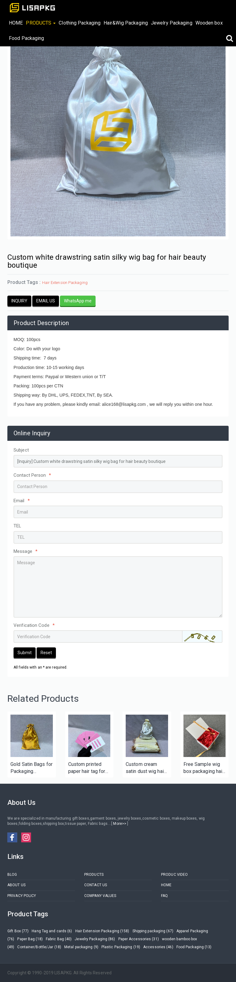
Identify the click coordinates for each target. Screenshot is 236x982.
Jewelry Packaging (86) (95, 939)
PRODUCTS (94, 874)
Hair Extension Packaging (65, 282)
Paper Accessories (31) (138, 939)
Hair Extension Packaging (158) (102, 931)
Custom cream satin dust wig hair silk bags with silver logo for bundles (145, 768)
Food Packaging (26, 38)
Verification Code (34, 625)
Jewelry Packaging (171, 23)
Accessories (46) (158, 947)
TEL (17, 526)
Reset (46, 652)
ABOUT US (16, 885)
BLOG (12, 874)
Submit (25, 652)
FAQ (164, 896)
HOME (16, 23)
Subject (21, 450)
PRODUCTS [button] (41, 23)
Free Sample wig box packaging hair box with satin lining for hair (203, 768)
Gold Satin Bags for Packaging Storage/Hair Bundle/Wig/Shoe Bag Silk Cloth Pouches (31, 768)
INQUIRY (19, 300)
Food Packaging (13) (194, 947)
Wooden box (209, 23)
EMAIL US (45, 300)
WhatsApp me (78, 300)
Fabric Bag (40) (59, 939)
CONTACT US (95, 885)
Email (22, 500)
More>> (119, 823)
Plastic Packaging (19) (120, 947)
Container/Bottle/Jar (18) (39, 947)
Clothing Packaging (79, 23)
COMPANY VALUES (100, 896)
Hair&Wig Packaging (126, 23)
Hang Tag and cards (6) (52, 931)
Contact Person (32, 475)
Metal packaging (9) (81, 947)
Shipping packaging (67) (152, 931)
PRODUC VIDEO (174, 874)
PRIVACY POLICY (21, 896)
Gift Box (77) (18, 931)
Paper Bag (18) (29, 939)
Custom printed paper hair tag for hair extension (86, 768)
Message (25, 551)
